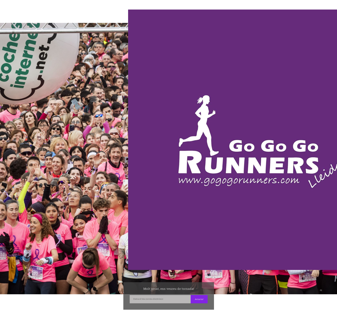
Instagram (168, 313)
